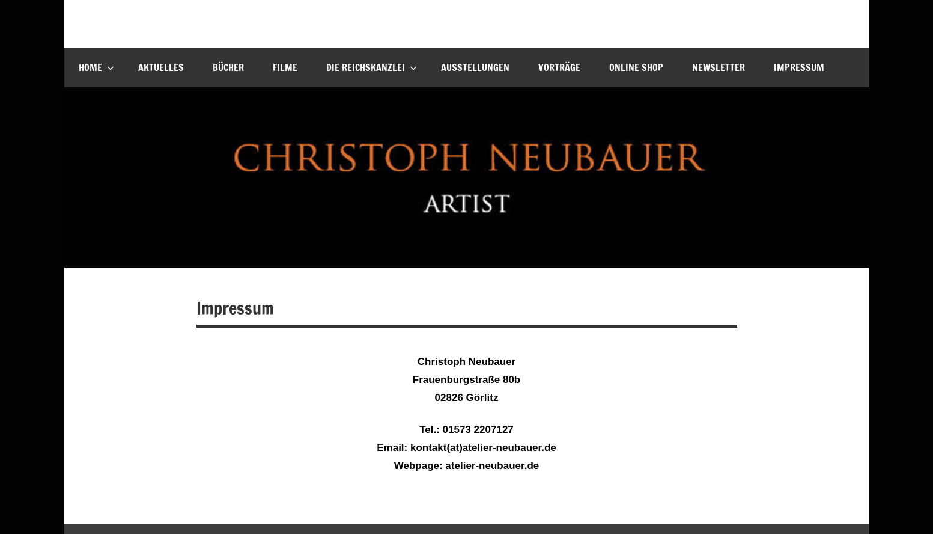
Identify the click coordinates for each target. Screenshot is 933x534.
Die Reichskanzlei (371, 67)
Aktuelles (161, 67)
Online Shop (636, 67)
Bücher (228, 67)
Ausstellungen (475, 67)
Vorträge (559, 67)
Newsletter (718, 67)
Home (96, 67)
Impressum (799, 67)
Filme (285, 67)
